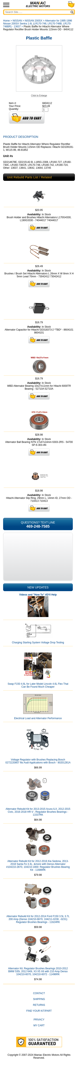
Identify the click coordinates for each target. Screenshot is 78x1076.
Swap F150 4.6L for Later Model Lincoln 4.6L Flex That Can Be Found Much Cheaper (38, 685)
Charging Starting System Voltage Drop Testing (38, 642)
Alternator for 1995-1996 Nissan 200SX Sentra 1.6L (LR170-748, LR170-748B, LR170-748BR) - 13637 (37, 23)
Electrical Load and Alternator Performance (38, 718)
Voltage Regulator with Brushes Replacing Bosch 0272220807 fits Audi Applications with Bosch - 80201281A (38, 761)
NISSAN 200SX (33, 20)
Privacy (39, 1019)
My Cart (39, 1025)
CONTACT (39, 993)
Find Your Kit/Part (39, 1010)
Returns (39, 1005)
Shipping (39, 999)
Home (6, 20)
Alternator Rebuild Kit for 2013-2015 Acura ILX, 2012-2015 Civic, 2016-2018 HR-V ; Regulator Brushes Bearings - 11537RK (38, 811)
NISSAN (17, 20)
